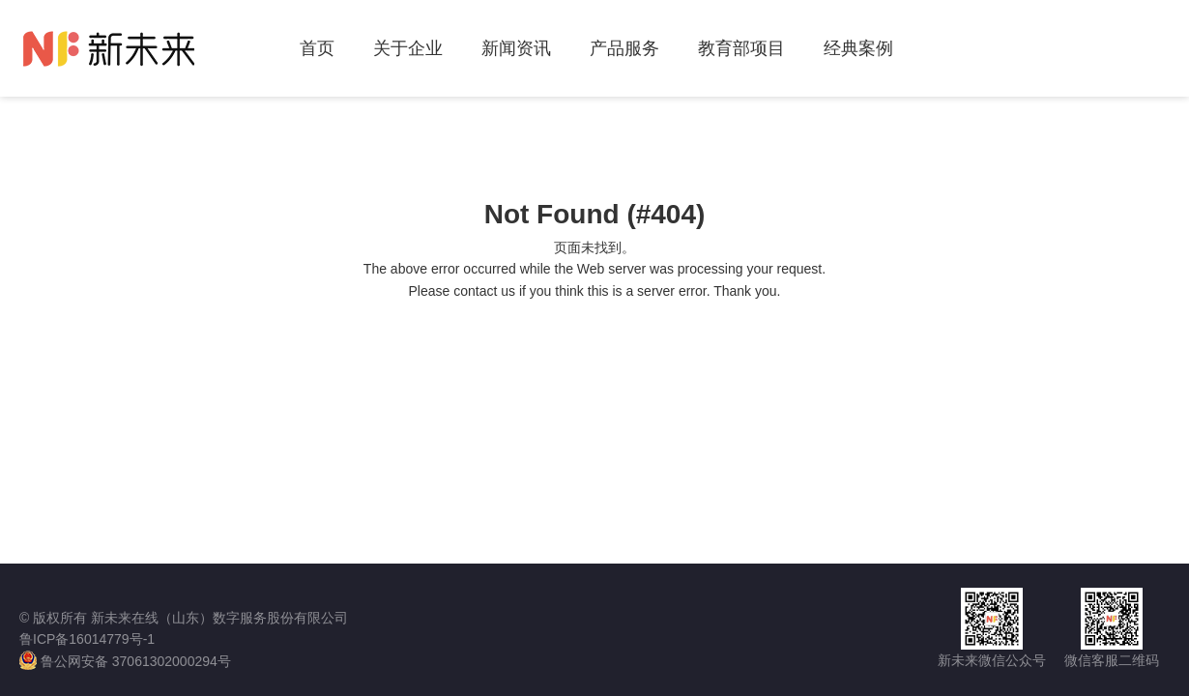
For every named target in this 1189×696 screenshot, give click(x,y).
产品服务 (624, 48)
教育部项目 (741, 48)
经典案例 (858, 48)
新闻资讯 (516, 48)
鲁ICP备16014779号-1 (87, 639)
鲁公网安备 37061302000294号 (125, 660)
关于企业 (408, 48)
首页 (317, 48)
